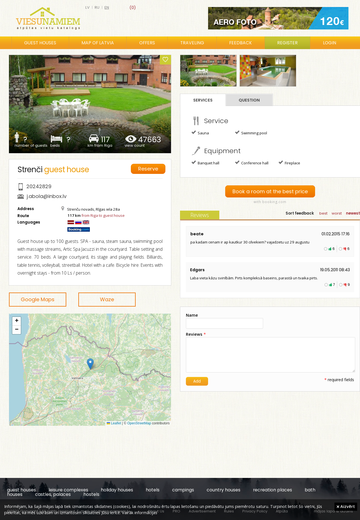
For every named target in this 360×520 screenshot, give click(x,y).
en (106, 7)
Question (249, 100)
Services (203, 100)
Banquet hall (205, 162)
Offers (147, 43)
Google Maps (37, 299)
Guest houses (40, 43)
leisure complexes (68, 490)
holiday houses (117, 490)
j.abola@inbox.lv (47, 196)
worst (337, 213)
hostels (91, 494)
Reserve (148, 168)
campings (183, 490)
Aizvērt (346, 506)
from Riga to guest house (103, 215)
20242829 (38, 186)
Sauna (200, 132)
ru (97, 7)
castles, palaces (53, 494)
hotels (153, 490)
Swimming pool (251, 132)
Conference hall (251, 162)
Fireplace (289, 162)
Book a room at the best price (270, 191)
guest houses (21, 490)
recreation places (272, 490)
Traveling (192, 43)
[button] (90, 364)
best (323, 213)
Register (287, 43)
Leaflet (114, 423)
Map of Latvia (97, 43)
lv (87, 7)
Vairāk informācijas (139, 512)
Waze (107, 299)
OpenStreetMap (139, 423)
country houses (223, 490)
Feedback (240, 43)
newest (353, 213)
